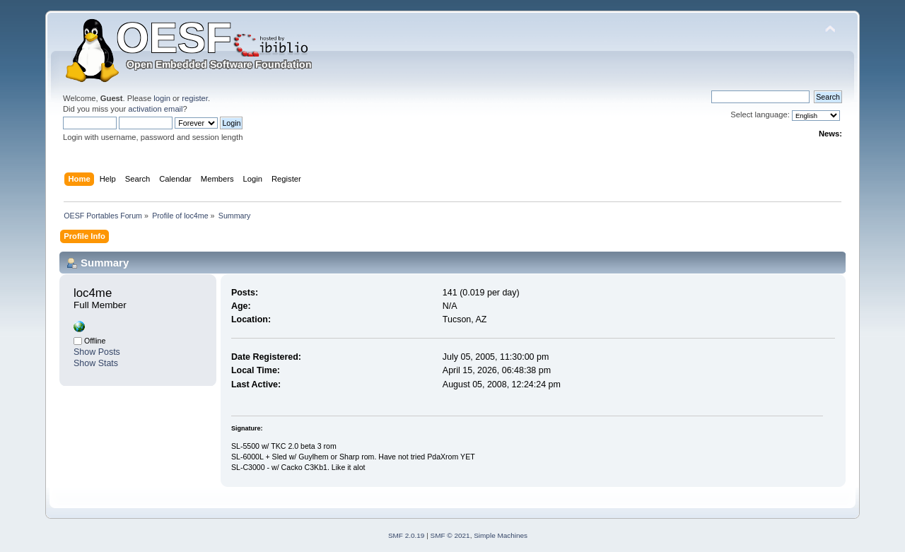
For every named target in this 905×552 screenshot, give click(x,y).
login (161, 98)
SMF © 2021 (450, 535)
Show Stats (96, 363)
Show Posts (97, 352)
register (195, 98)
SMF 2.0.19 (406, 535)
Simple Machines (500, 535)
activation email (155, 109)
